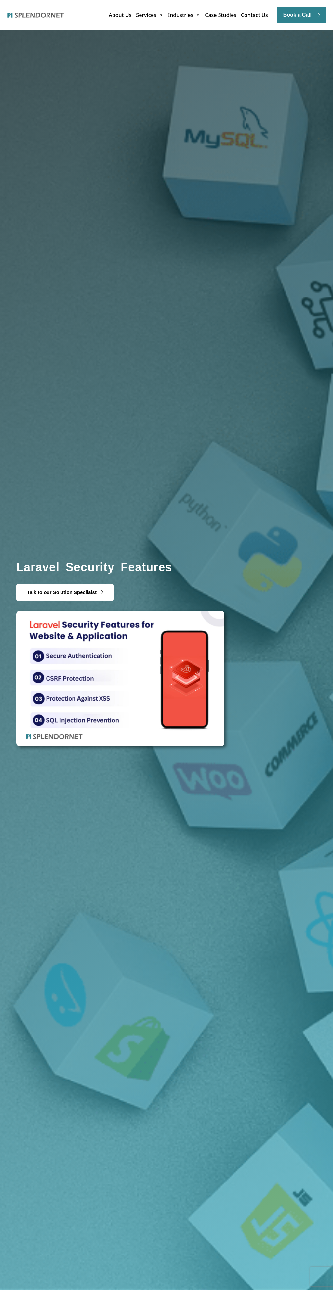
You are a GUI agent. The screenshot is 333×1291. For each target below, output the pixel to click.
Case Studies (220, 15)
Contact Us (254, 15)
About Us (120, 15)
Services (149, 15)
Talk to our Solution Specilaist (62, 592)
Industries (184, 15)
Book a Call (301, 15)
